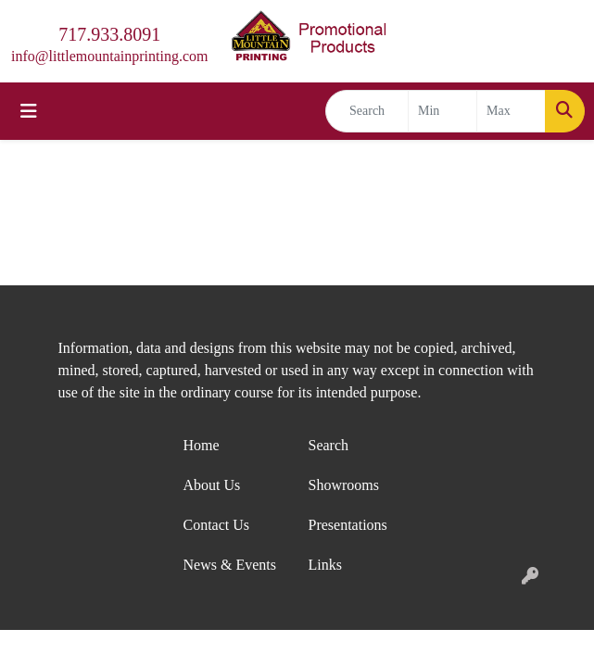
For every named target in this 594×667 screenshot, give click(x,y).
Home (201, 445)
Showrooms (344, 485)
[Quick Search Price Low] (442, 111)
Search (329, 445)
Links (325, 565)
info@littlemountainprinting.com (109, 56)
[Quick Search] (367, 111)
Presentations (348, 525)
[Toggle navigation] (28, 111)
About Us (212, 485)
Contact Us (216, 525)
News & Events (229, 565)
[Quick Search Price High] (511, 111)
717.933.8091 (109, 34)
